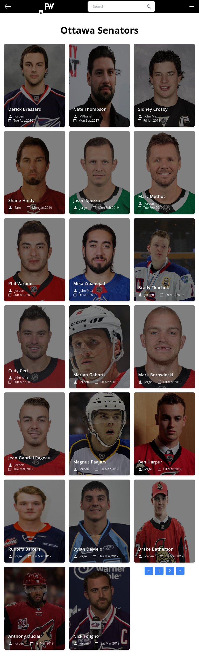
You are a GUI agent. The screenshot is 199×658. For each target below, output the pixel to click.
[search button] (149, 6)
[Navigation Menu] (192, 6)
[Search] (121, 6)
